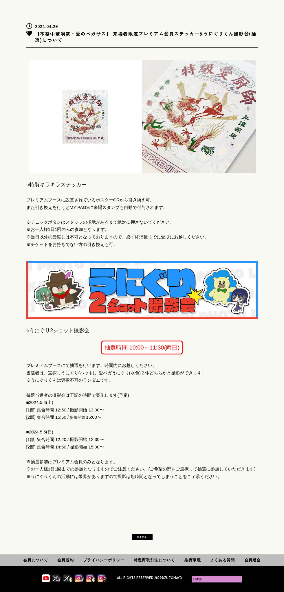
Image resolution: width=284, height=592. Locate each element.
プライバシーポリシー (103, 560)
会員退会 (252, 560)
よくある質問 (222, 560)
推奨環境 (192, 560)
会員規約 (65, 560)
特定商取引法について (154, 560)
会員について (35, 560)
